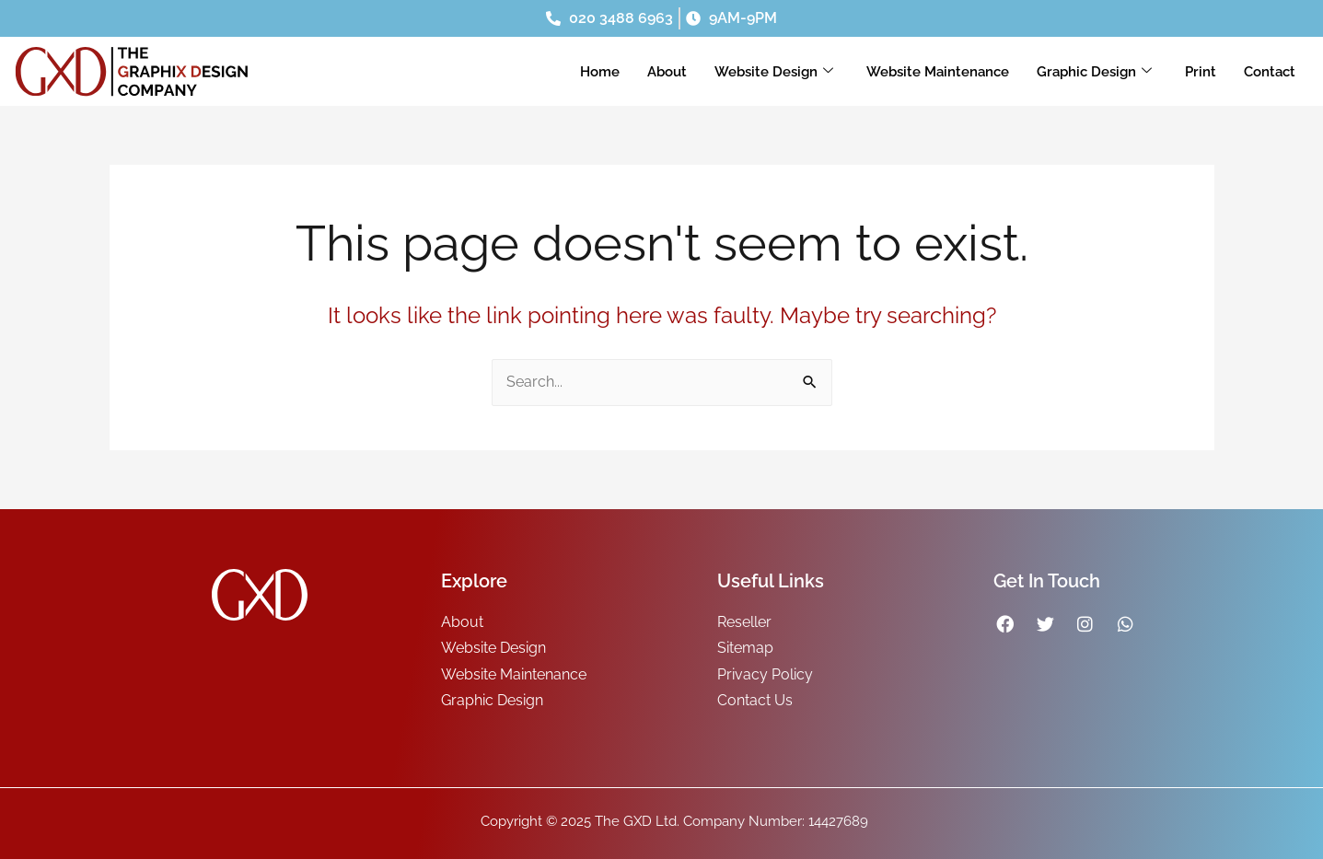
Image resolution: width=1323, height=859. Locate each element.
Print (1200, 72)
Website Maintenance (937, 72)
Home (600, 72)
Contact (1269, 72)
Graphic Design (1094, 72)
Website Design (773, 72)
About (667, 72)
